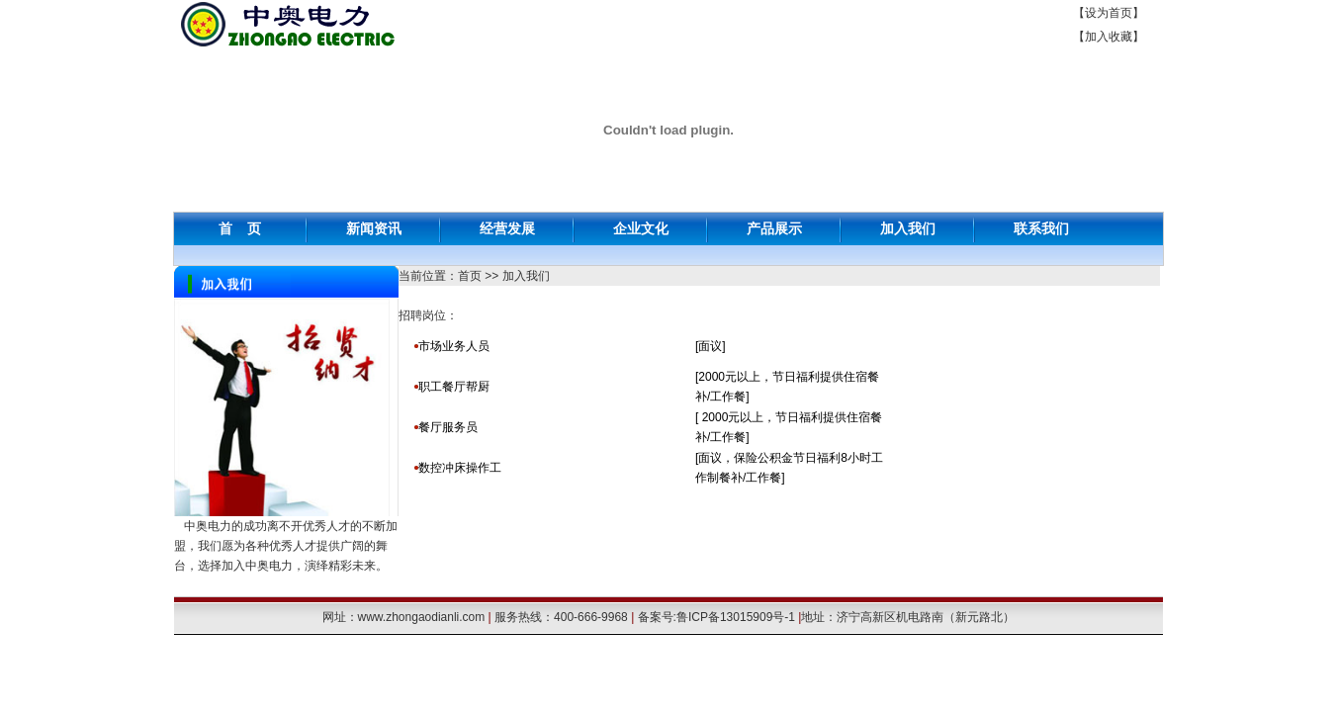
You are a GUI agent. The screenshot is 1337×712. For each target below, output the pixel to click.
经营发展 (507, 228)
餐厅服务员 (449, 427)
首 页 (240, 228)
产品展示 (774, 228)
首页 (470, 276)
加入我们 (908, 228)
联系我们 (1041, 228)
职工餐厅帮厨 (454, 387)
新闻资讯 (373, 228)
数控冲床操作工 (459, 468)
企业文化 (640, 228)
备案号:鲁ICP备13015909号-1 (716, 617)
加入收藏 (1108, 37)
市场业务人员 (454, 346)
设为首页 (1108, 13)
